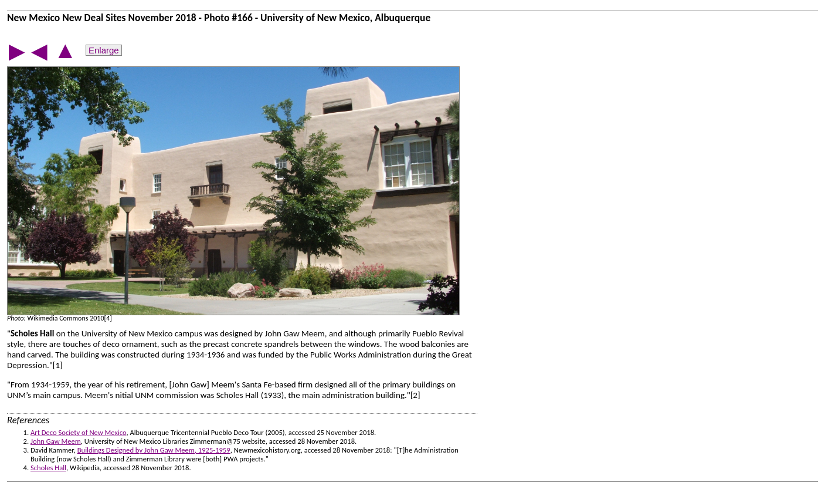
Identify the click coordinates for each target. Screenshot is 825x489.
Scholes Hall (48, 467)
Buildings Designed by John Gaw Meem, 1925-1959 (153, 450)
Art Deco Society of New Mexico (78, 432)
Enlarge (104, 50)
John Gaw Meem (55, 441)
